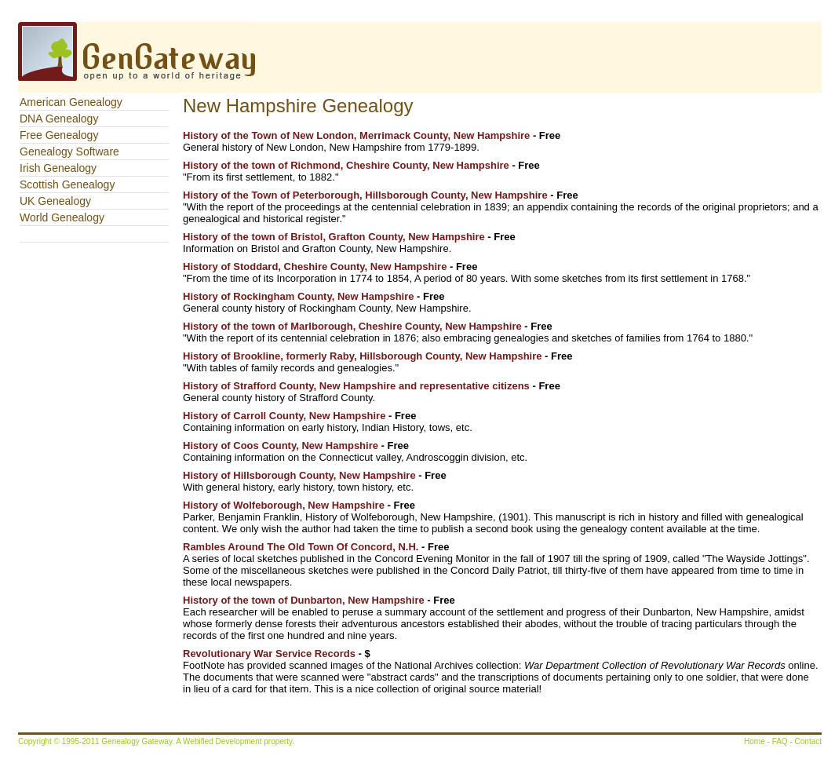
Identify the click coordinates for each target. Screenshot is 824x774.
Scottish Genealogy (67, 184)
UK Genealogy (55, 201)
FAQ (780, 741)
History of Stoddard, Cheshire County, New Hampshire (315, 266)
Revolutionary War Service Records (269, 653)
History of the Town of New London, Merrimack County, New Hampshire (356, 135)
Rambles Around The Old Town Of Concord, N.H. (300, 547)
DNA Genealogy (59, 118)
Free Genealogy (59, 135)
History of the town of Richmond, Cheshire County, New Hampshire (346, 165)
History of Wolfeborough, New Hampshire (284, 505)
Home (754, 741)
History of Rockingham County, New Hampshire (298, 296)
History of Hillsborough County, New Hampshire (299, 475)
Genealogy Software (69, 151)
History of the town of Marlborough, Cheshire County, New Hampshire (352, 326)
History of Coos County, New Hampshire (280, 445)
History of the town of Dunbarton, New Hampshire (304, 600)
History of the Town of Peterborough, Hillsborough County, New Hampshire (366, 195)
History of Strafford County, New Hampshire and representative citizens (356, 386)
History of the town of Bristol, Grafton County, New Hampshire (334, 237)
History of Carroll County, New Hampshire (284, 416)
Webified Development (223, 741)
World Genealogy (62, 217)
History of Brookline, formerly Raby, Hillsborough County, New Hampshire (362, 356)
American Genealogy (71, 102)
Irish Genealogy (58, 168)
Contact (808, 741)
